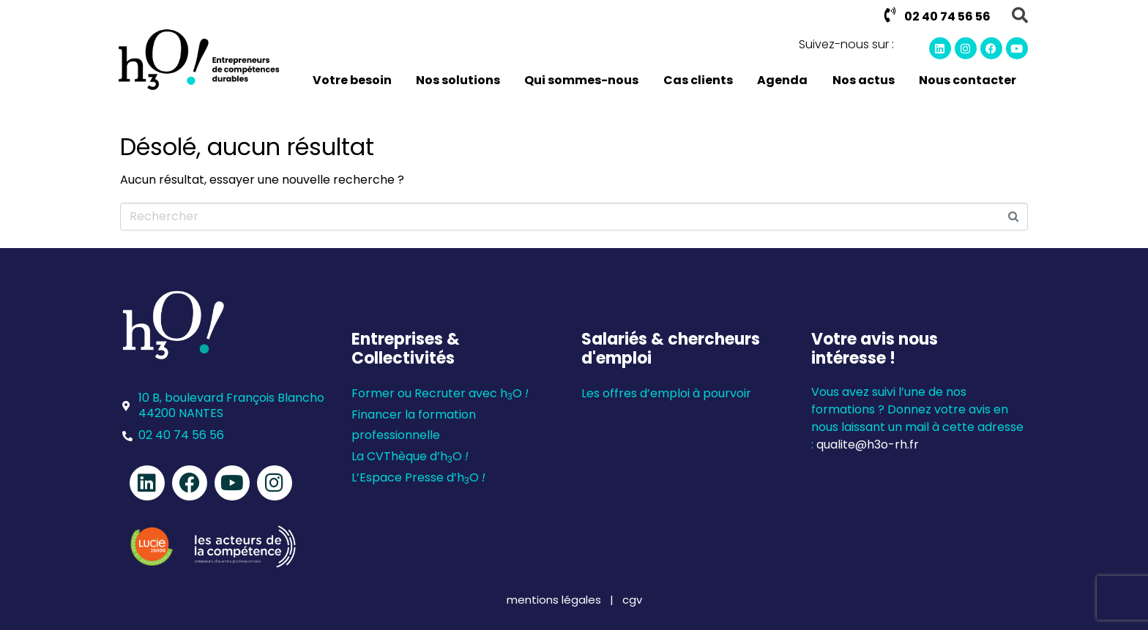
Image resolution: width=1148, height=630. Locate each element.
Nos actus (863, 80)
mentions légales (555, 599)
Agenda (782, 80)
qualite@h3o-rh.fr (867, 444)
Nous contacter (967, 80)
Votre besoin (352, 80)
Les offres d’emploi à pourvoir (666, 393)
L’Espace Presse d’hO (418, 477)
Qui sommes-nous (581, 80)
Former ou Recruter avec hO (440, 393)
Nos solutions (458, 80)
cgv (632, 599)
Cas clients (698, 80)
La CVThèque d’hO (410, 456)
